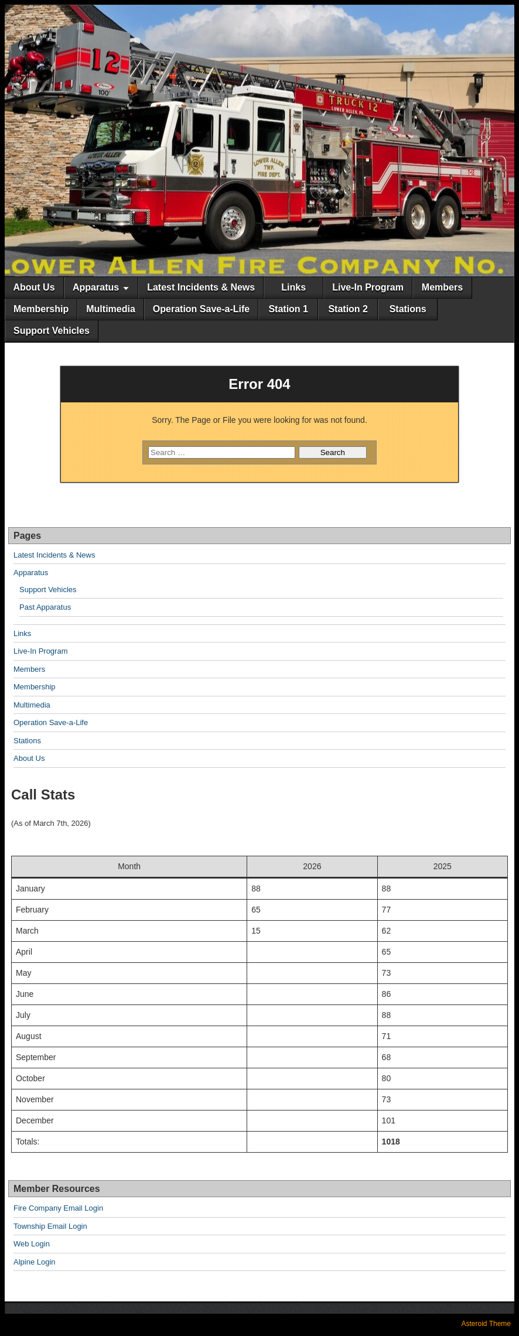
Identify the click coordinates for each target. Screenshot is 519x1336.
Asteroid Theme (486, 1324)
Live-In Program (368, 287)
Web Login (31, 1243)
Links (293, 287)
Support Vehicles (51, 331)
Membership (41, 309)
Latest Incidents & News (201, 287)
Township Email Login (50, 1226)
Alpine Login (34, 1262)
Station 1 (288, 309)
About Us (33, 287)
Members (442, 287)
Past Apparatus (45, 607)
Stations (408, 309)
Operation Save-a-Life (201, 309)
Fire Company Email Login (58, 1208)
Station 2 (348, 309)
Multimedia (110, 309)
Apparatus (96, 287)
